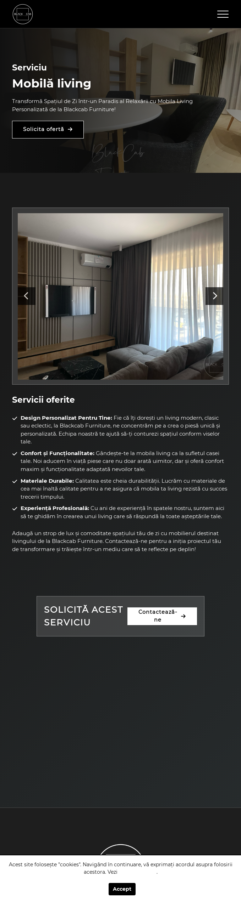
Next (214, 296)
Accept (122, 889)
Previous (26, 296)
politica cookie (138, 872)
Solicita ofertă (43, 129)
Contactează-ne (157, 616)
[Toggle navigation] (223, 14)
